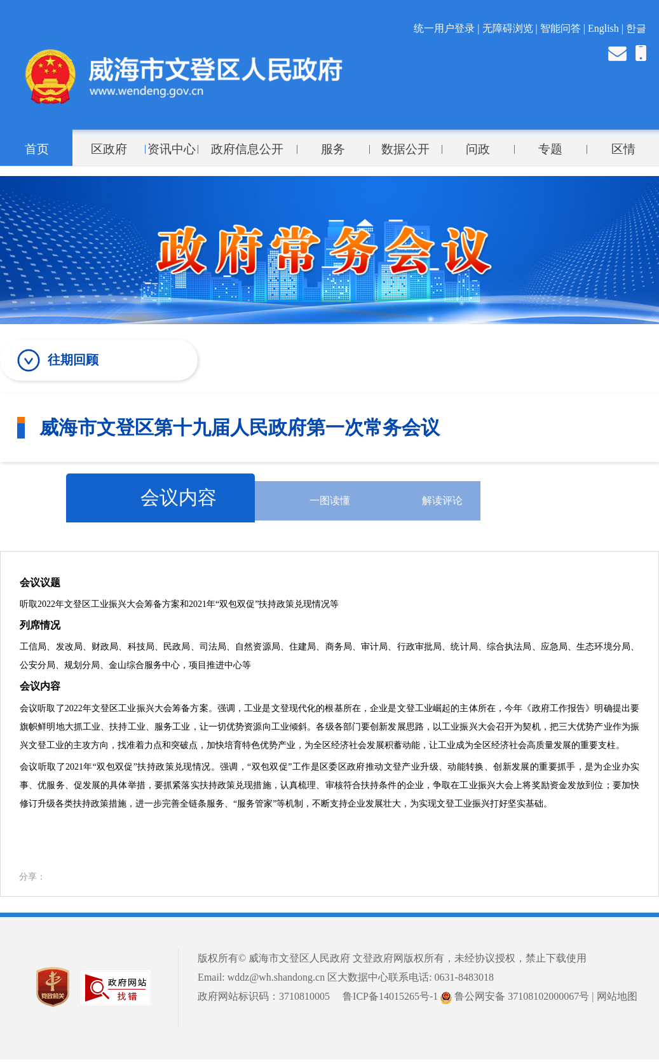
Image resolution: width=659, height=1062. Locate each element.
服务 (333, 149)
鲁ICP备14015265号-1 (390, 996)
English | (607, 28)
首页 (37, 149)
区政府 (109, 149)
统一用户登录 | (448, 28)
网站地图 (617, 996)
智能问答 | (564, 28)
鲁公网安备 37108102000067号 (514, 996)
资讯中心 (171, 149)
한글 (636, 28)
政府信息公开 (247, 149)
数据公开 (405, 149)
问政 (478, 149)
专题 (550, 149)
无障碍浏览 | (511, 28)
